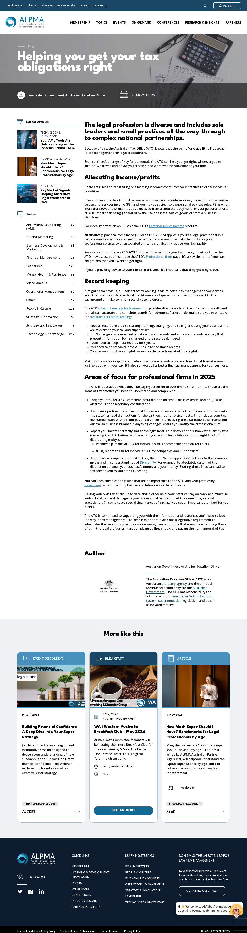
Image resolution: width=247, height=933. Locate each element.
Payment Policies (110, 931)
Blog (31, 46)
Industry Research (85, 900)
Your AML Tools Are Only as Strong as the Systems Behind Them (58, 144)
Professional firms (159, 256)
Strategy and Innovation (44, 326)
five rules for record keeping (110, 317)
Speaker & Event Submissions (77, 931)
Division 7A (148, 462)
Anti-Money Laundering (43, 226)
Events (77, 883)
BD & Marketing (137, 866)
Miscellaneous (36, 283)
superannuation (170, 600)
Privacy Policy (132, 931)
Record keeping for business (121, 308)
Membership (80, 866)
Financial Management (56, 159)
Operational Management (45, 292)
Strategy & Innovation (42, 317)
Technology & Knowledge (51, 134)
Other (30, 300)
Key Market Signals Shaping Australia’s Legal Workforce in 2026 (55, 196)
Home (21, 46)
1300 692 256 (36, 877)
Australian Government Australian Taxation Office (182, 566)
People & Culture (53, 186)
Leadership (34, 266)
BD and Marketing (39, 237)
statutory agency (174, 583)
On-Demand (80, 889)
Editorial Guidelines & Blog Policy (36, 931)
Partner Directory (86, 906)
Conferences (81, 895)
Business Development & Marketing (44, 247)
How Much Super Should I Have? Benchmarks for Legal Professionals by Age (58, 169)
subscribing (92, 485)
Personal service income (166, 226)
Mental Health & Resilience (46, 275)
